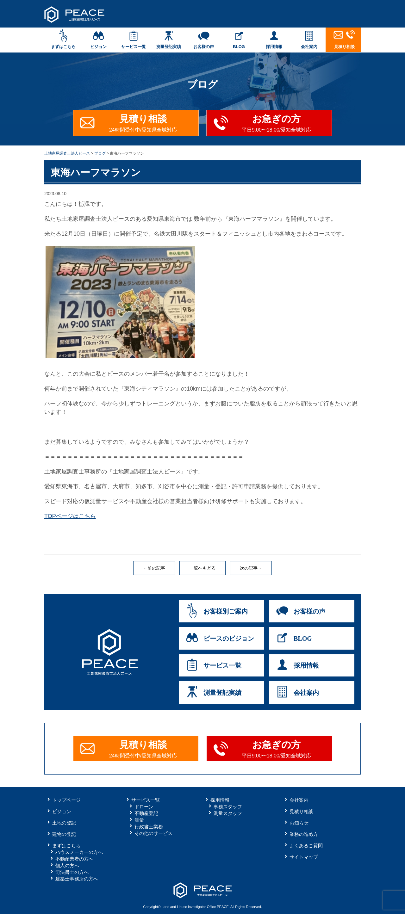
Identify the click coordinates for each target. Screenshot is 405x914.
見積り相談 (344, 39)
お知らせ (299, 822)
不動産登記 (146, 813)
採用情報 (274, 39)
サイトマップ (304, 857)
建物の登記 (64, 834)
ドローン (143, 806)
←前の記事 (154, 568)
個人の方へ (67, 865)
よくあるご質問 (306, 845)
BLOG (239, 39)
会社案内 (309, 39)
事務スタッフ (228, 806)
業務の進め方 (304, 834)
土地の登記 (64, 822)
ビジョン (98, 39)
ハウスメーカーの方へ (79, 852)
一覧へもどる (202, 568)
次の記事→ (251, 568)
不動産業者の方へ (74, 859)
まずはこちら (63, 39)
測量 (139, 820)
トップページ (66, 800)
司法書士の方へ (72, 872)
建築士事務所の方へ (76, 878)
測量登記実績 (168, 39)
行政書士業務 (148, 826)
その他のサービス (153, 833)
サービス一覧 (133, 39)
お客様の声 (203, 39)
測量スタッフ (228, 813)
